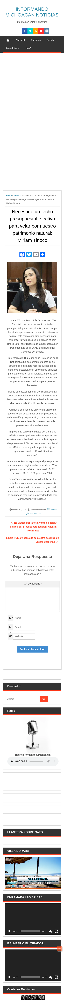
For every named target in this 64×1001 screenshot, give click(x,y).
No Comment (35, 514)
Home (9, 195)
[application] (33, 919)
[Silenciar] (50, 931)
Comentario (35, 583)
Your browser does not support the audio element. (33, 761)
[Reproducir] (9, 931)
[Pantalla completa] (56, 931)
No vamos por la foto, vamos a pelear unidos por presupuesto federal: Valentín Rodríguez (33, 526)
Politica (17, 195)
